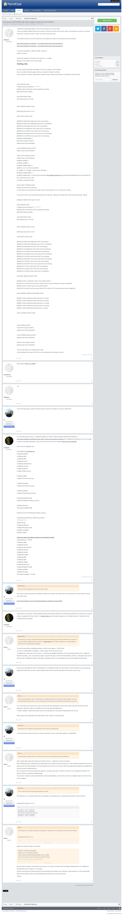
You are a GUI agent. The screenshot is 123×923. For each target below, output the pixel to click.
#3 (91, 403)
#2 (91, 380)
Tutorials (6, 10)
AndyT (117, 66)
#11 (91, 747)
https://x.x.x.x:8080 (30, 363)
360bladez (33, 24)
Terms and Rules (110, 910)
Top (117, 908)
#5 (91, 580)
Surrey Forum (118, 913)
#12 (91, 782)
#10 (91, 719)
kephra (5, 647)
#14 (91, 880)
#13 (91, 821)
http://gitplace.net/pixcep (53, 175)
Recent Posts (19, 14)
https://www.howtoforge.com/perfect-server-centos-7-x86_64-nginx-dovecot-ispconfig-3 (40, 439)
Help (104, 908)
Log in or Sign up (115, 1)
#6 (91, 608)
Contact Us (99, 908)
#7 (91, 630)
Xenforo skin (5, 908)
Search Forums (8, 14)
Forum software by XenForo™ (14, 910)
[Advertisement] (107, 94)
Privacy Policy (118, 910)
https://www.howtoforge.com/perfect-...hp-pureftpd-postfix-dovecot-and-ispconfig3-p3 (40, 43)
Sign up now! (107, 20)
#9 (91, 690)
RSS (119, 908)
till (4, 419)
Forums (19, 10)
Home (113, 908)
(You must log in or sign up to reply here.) (84, 885)
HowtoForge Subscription (50, 10)
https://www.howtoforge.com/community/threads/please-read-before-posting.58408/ (39, 601)
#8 (91, 662)
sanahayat (6, 447)
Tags (12, 10)
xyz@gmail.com (30, 451)
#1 (91, 358)
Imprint (108, 908)
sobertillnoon (7, 374)
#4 (91, 431)
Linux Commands (36, 10)
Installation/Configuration (17, 24)
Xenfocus (12, 908)
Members (26, 10)
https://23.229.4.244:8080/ (69, 441)
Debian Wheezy (45, 616)
